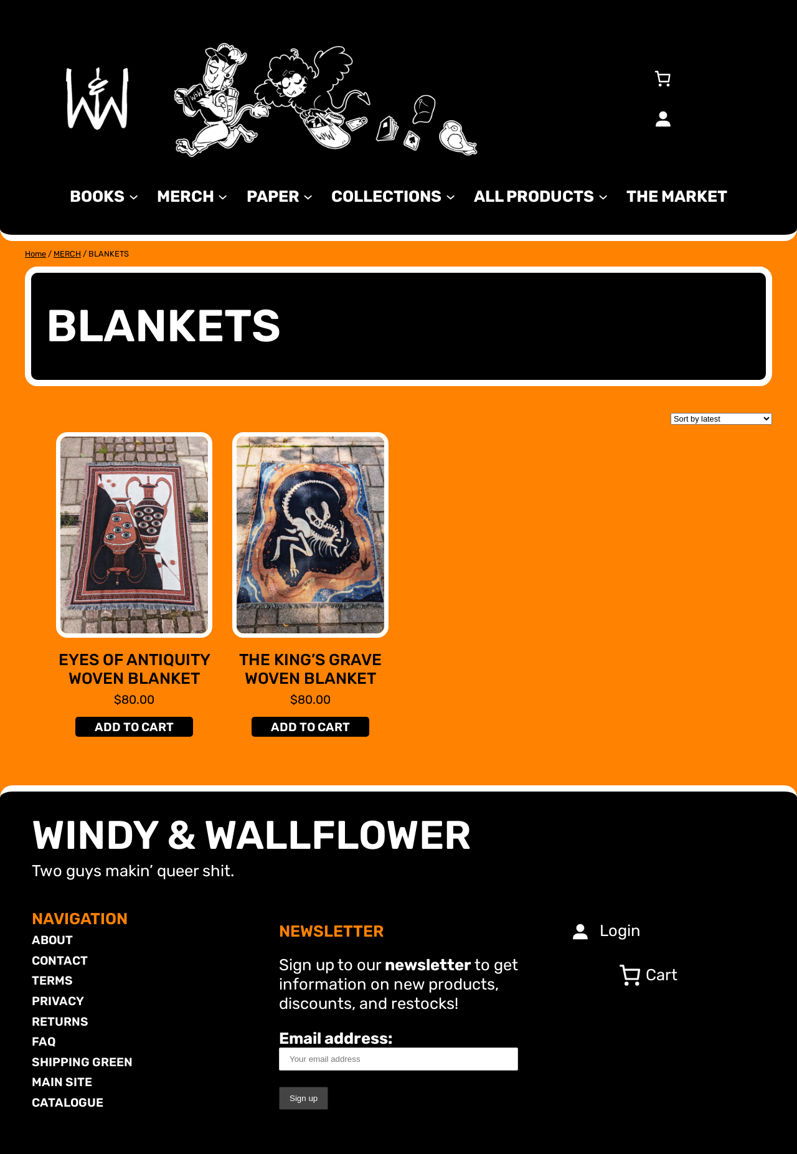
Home (35, 253)
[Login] (662, 118)
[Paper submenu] (308, 196)
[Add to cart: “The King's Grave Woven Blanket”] (310, 727)
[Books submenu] (133, 196)
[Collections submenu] (450, 196)
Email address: (398, 1050)
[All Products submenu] (603, 196)
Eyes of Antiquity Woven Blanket (134, 669)
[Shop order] (721, 419)
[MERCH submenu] (222, 196)
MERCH (67, 253)
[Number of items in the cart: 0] (662, 78)
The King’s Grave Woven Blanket (310, 669)
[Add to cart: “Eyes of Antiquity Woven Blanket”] (133, 727)
